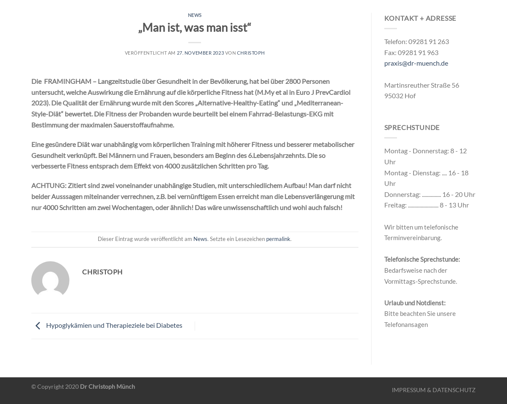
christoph (251, 52)
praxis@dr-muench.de (416, 63)
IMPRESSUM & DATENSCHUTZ (434, 389)
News (195, 15)
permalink (278, 238)
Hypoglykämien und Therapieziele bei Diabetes (106, 325)
